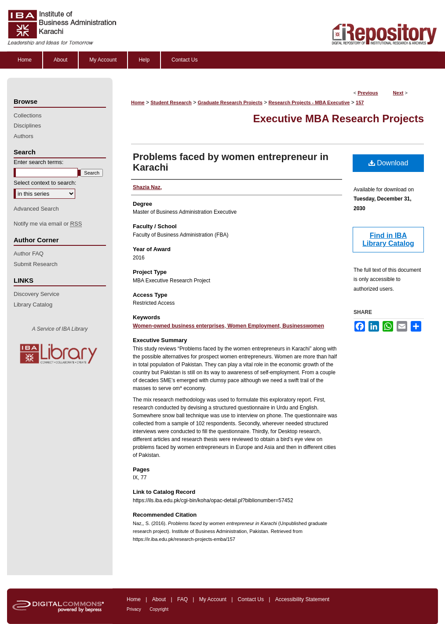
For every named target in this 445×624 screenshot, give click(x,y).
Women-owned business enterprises (179, 326)
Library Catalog (33, 304)
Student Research (171, 102)
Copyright (159, 609)
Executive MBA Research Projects (338, 118)
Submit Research (36, 264)
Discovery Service (36, 294)
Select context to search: (45, 182)
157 (360, 102)
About (159, 599)
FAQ (182, 599)
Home (138, 102)
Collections (28, 115)
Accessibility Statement (302, 599)
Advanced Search (36, 208)
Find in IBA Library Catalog (388, 239)
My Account (212, 599)
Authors (23, 136)
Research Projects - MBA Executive (309, 102)
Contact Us (251, 599)
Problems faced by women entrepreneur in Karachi (230, 162)
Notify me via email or (48, 223)
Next (398, 92)
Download (388, 163)
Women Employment (253, 326)
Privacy (134, 609)
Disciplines (27, 125)
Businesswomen (302, 326)
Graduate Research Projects (230, 102)
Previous (367, 92)
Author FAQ (29, 253)
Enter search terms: (38, 162)
